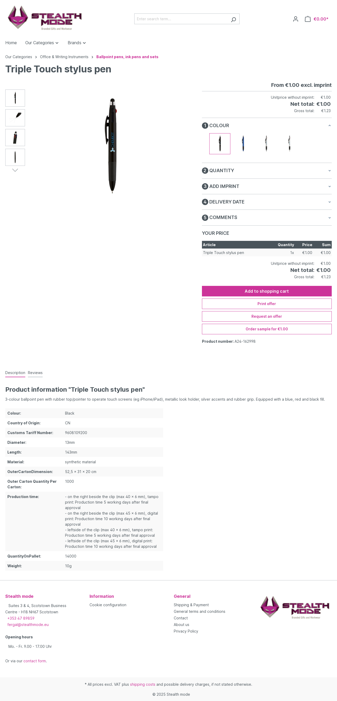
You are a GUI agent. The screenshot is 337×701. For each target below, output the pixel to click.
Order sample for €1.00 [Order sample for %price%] (267, 329)
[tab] (15, 373)
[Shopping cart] (317, 19)
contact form (34, 661)
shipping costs (142, 684)
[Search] (233, 18)
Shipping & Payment (191, 605)
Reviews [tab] (35, 372)
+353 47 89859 (20, 618)
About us (181, 624)
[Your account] (296, 19)
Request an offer (266, 316)
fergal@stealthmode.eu (28, 624)
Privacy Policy (186, 631)
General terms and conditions (199, 611)
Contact (181, 618)
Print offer (266, 303)
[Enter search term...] (180, 18)
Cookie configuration (108, 605)
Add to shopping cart (267, 291)
